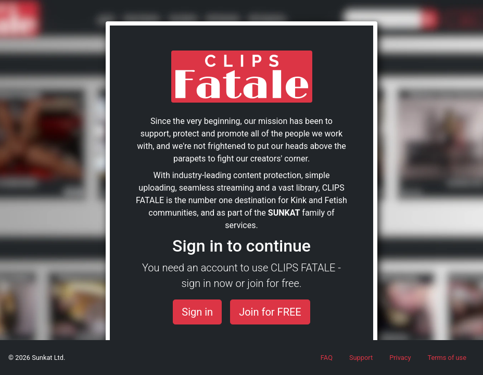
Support (361, 357)
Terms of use (446, 357)
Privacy (400, 357)
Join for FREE (270, 312)
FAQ (327, 357)
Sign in (197, 312)
